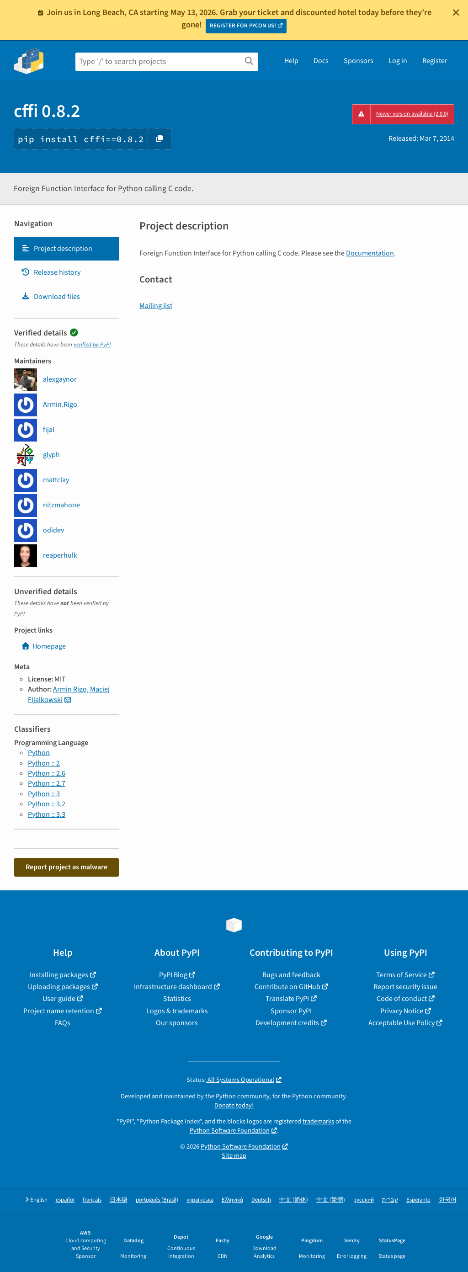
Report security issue (405, 987)
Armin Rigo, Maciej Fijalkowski (69, 694)
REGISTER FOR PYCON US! (243, 25)
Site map (234, 1155)
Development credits (287, 1023)
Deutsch (261, 1200)
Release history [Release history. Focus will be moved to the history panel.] (50, 272)
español (65, 1200)
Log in (397, 61)
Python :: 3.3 (46, 814)
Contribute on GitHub (287, 987)
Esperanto (418, 1200)
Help (291, 61)
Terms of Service (401, 975)
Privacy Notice (401, 1011)
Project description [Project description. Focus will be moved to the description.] (56, 249)
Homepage (43, 646)
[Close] (456, 12)
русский (363, 1200)
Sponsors (358, 61)
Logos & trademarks (177, 1011)
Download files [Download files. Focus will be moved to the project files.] (50, 297)
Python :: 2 (44, 763)
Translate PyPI (287, 999)
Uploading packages (59, 987)
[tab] (66, 249)
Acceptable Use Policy (401, 1023)
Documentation (370, 253)
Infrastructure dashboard (173, 987)
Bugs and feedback (291, 975)
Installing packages (59, 975)
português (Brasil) (157, 1200)
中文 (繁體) (330, 1200)
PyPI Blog (173, 975)
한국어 (448, 1200)
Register (434, 61)
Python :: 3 (44, 794)
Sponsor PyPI (291, 1011)
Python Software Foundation (230, 1130)
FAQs (62, 1023)
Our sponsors (177, 1023)
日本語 (119, 1200)
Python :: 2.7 (46, 783)
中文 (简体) (293, 1200)
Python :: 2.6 (46, 773)
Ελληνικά (232, 1200)
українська (199, 1200)
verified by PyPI (92, 345)
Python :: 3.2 (46, 804)
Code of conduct (402, 999)
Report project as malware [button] (66, 867)
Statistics (177, 999)
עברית (390, 1200)
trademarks (318, 1121)
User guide (59, 999)
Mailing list (155, 306)
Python (39, 753)
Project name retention (58, 1011)
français (92, 1200)
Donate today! (234, 1105)
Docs (321, 61)
